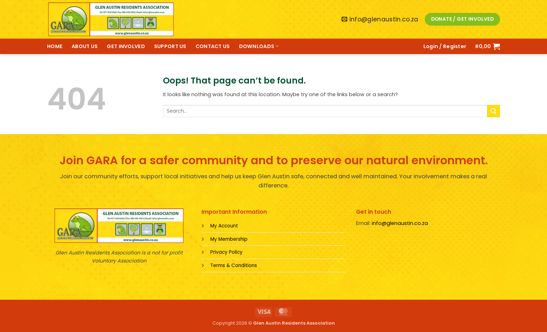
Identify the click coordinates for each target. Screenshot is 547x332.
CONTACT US (213, 46)
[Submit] (493, 111)
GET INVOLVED (126, 46)
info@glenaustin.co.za (400, 223)
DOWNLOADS (259, 46)
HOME (54, 46)
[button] (445, 46)
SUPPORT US (170, 46)
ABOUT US (85, 46)
